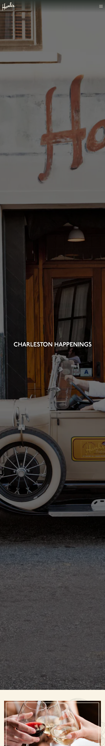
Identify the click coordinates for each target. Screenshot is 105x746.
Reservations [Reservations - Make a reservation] (52, 736)
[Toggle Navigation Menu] (101, 6)
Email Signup (52, 742)
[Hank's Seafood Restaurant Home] (8, 6)
